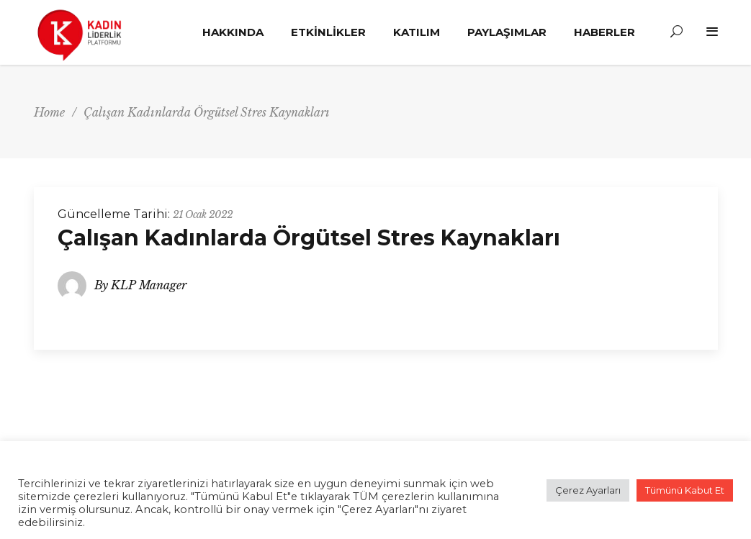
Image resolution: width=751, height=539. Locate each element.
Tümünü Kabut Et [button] (684, 490)
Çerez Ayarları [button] (588, 490)
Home (49, 112)
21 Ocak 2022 (203, 214)
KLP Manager (148, 285)
